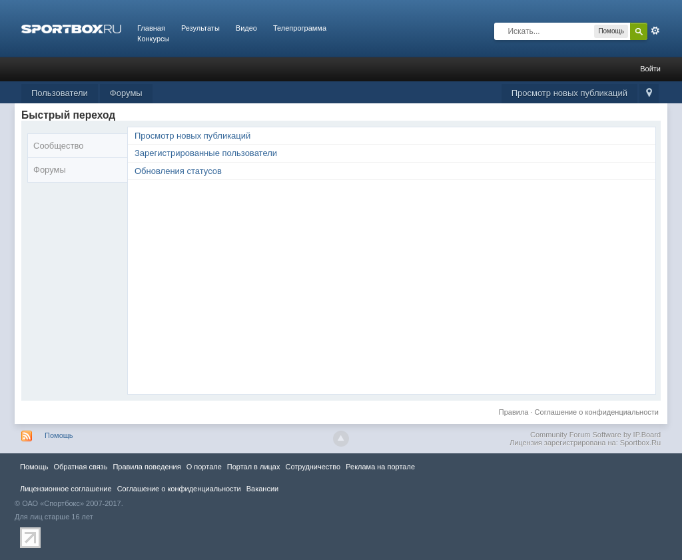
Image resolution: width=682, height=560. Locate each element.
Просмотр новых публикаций (569, 93)
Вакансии (262, 489)
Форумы (126, 93)
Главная (151, 28)
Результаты (200, 28)
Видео (246, 28)
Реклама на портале (380, 467)
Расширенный (655, 30)
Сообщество (58, 146)
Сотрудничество (312, 467)
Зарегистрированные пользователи (206, 153)
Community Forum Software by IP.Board (595, 435)
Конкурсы (153, 39)
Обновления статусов (178, 171)
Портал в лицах (253, 467)
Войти (650, 69)
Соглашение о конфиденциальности (597, 412)
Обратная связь (80, 467)
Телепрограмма (299, 28)
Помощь (59, 435)
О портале (204, 467)
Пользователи (59, 93)
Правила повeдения (146, 467)
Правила (514, 412)
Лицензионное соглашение (66, 489)
